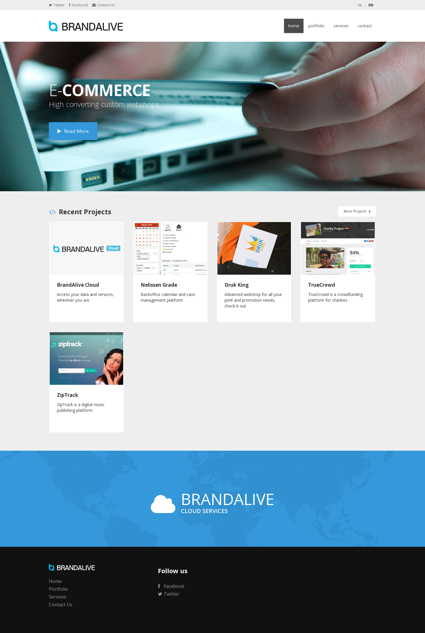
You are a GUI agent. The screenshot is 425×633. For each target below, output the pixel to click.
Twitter (57, 5)
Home (293, 25)
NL (360, 4)
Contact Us (103, 5)
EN (370, 4)
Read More (73, 131)
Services (341, 25)
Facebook (78, 5)
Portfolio (316, 25)
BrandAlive (86, 26)
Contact (365, 25)
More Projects (357, 211)
